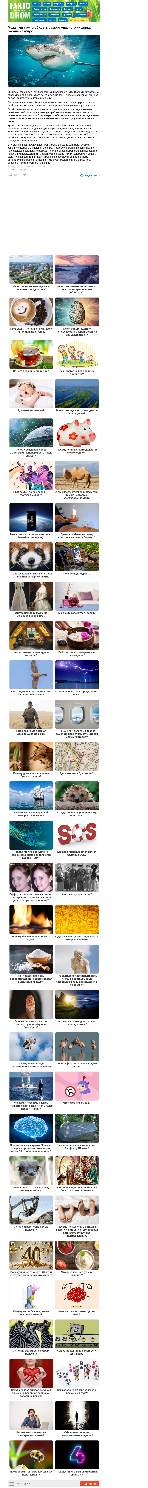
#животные (31, 166)
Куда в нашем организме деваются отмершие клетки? (77, 938)
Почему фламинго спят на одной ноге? (77, 1065)
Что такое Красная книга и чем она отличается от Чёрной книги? (31, 575)
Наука (78, 9)
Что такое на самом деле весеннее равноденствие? (76, 1023)
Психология (80, 15)
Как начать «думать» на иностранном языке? (31, 1434)
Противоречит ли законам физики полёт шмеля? (31, 1473)
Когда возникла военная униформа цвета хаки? (31, 732)
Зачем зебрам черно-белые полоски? (31, 1228)
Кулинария (55, 9)
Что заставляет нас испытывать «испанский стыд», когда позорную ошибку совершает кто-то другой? (77, 980)
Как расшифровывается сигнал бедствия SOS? (76, 853)
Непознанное (40, 15)
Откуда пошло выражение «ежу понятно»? (76, 814)
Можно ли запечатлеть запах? (76, 612)
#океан (41, 166)
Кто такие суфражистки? (77, 894)
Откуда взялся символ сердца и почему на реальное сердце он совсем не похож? (31, 1393)
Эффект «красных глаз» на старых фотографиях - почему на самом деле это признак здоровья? (31, 897)
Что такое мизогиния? (77, 1102)
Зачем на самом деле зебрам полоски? (31, 1352)
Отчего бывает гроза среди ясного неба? (76, 693)
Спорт (52, 20)
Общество (54, 15)
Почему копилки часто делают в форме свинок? (77, 451)
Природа (67, 15)
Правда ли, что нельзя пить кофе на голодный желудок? (31, 330)
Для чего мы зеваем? (31, 410)
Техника (62, 20)
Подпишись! (89, 1483)
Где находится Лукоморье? (77, 773)
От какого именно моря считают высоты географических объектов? (77, 289)
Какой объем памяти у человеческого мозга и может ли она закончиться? (77, 331)
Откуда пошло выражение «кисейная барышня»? (31, 614)
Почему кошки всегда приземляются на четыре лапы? (31, 1065)
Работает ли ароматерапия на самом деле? (76, 654)
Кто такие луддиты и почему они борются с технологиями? (77, 1189)
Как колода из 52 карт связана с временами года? (76, 1391)
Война (47, 4)
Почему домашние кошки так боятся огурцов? (31, 775)
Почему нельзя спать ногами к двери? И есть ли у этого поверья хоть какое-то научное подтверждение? (77, 1231)
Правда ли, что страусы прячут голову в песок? (31, 1189)
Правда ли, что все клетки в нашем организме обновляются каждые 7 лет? (31, 854)
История (83, 4)
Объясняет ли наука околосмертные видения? (77, 1434)
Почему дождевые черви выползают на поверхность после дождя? (31, 452)
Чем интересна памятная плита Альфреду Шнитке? (76, 1147)
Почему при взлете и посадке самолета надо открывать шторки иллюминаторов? (77, 733)
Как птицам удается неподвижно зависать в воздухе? (31, 693)
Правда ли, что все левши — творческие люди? (31, 493)
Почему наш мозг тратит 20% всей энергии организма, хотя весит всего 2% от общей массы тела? (31, 1148)
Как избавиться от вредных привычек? (77, 372)
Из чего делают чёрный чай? (31, 371)
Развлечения (40, 20)
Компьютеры (40, 9)
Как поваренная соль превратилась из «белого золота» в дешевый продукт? (31, 978)
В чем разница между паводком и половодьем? (77, 412)
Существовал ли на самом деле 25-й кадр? (77, 1352)
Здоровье (58, 4)
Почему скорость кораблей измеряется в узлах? (31, 814)
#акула (21, 166)
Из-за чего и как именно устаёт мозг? (77, 1313)
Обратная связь (79, 20)
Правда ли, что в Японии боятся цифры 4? (77, 1473)
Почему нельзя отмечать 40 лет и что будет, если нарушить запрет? (31, 1274)
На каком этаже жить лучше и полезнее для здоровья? (31, 288)
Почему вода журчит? (76, 573)
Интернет (71, 4)
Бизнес (37, 4)
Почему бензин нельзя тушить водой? (31, 938)
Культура (68, 9)
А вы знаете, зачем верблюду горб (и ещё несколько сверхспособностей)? (76, 495)
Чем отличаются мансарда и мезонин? (31, 654)
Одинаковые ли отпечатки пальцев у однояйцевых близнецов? (31, 1024)
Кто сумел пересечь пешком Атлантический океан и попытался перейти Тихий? (31, 1105)
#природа (12, 166)
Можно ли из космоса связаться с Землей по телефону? (31, 536)
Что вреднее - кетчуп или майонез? (76, 1274)
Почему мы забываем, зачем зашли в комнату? (31, 1313)
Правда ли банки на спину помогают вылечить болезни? (77, 536)
